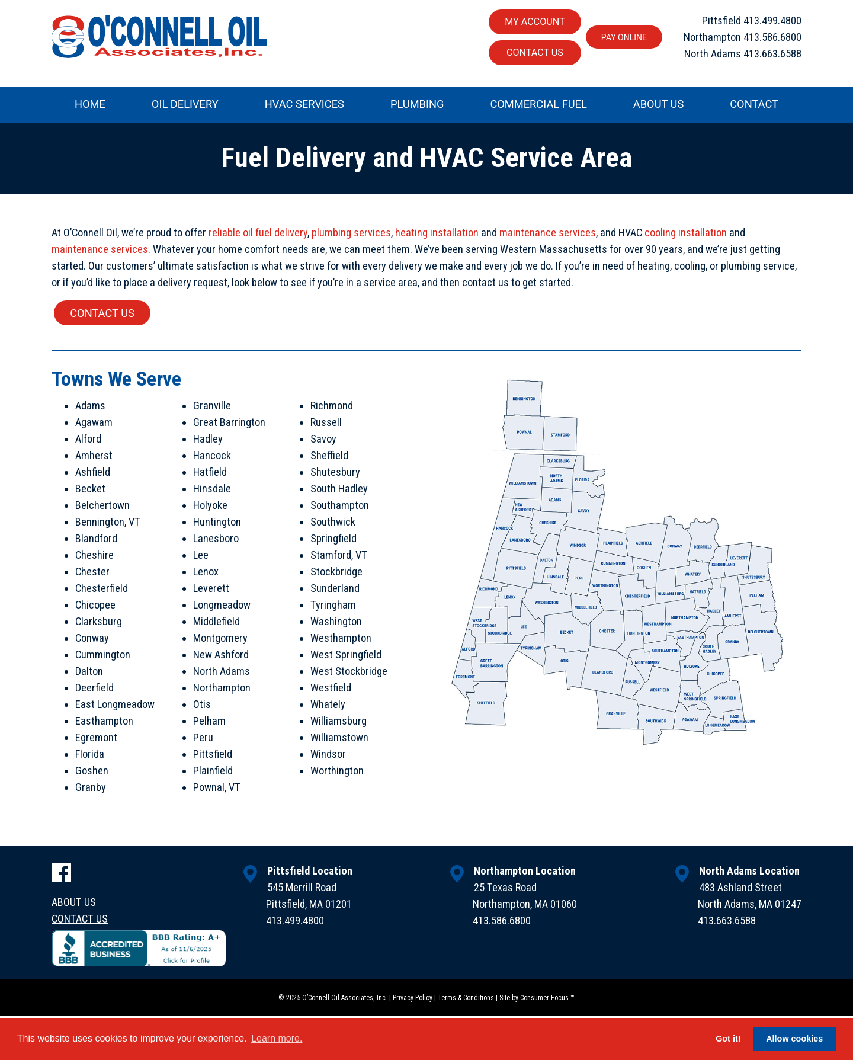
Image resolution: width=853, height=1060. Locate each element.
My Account (531, 22)
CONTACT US (102, 322)
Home (90, 105)
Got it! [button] (728, 1038)
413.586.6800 (772, 37)
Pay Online (621, 37)
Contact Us (530, 52)
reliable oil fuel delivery (258, 236)
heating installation (437, 236)
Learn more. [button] (276, 1038)
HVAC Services (304, 105)
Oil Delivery (185, 105)
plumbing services (351, 236)
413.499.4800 (772, 19)
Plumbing (417, 105)
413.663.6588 (772, 55)
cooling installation (685, 236)
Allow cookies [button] (794, 1038)
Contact (754, 105)
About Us (658, 105)
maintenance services (547, 236)
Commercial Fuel (538, 105)
